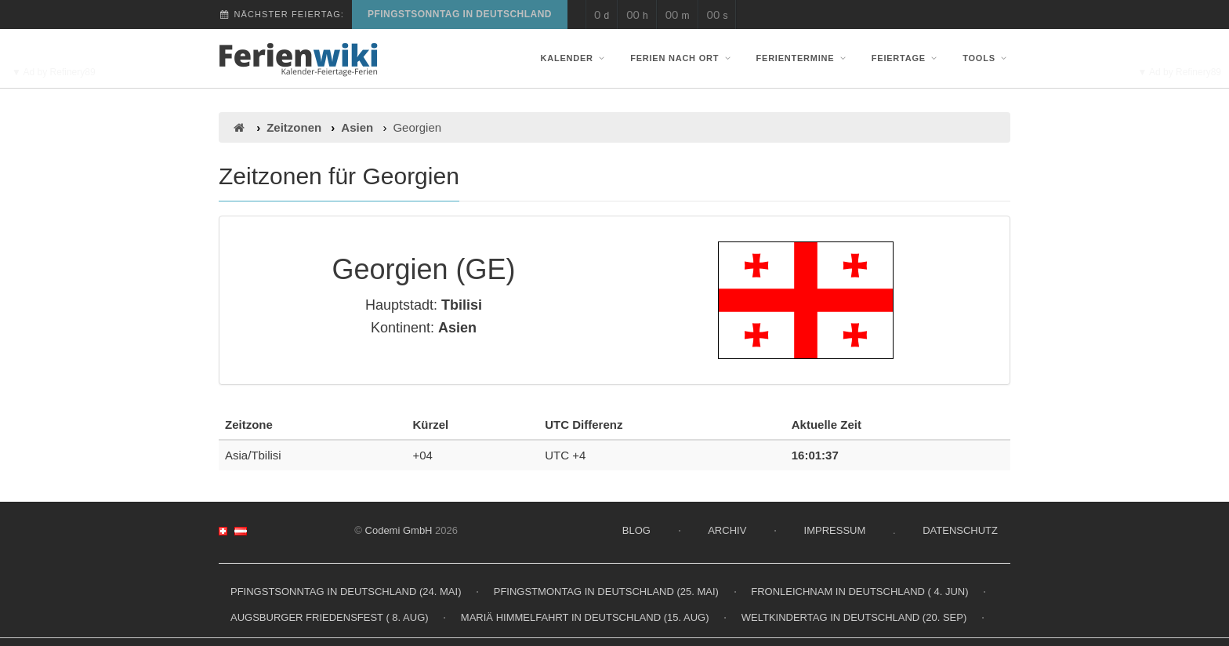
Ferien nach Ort (682, 58)
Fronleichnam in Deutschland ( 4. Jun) (859, 591)
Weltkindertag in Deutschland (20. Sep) (854, 617)
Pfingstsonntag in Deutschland (460, 14)
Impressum (835, 530)
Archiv (727, 530)
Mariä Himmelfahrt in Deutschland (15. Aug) (585, 617)
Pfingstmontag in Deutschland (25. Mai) (606, 591)
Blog (636, 530)
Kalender (574, 58)
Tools (986, 58)
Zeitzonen (293, 127)
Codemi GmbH (399, 530)
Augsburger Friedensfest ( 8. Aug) (329, 617)
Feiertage (906, 58)
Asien (357, 127)
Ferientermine (803, 58)
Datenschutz (960, 530)
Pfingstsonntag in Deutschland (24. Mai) (345, 591)
